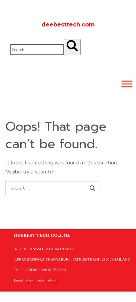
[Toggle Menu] (127, 83)
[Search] (72, 47)
